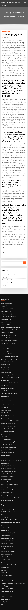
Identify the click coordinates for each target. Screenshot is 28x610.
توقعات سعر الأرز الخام (5, 543)
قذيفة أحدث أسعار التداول (6, 434)
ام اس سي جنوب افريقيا (5, 376)
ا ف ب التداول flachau (5, 345)
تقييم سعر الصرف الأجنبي (6, 429)
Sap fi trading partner (6, 406)
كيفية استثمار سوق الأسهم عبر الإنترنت (8, 442)
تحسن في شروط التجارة (5, 360)
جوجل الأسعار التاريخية (5, 593)
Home (4, 16)
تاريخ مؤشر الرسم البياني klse (7, 305)
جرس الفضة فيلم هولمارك (6, 368)
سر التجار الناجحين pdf (5, 334)
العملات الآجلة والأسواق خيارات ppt (8, 419)
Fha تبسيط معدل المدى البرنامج (7, 471)
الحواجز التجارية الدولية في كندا (7, 540)
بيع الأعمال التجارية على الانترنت (7, 469)
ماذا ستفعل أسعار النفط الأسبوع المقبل (8, 313)
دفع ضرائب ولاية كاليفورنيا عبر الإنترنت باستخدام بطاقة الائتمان (13, 577)
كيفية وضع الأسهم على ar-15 (6, 556)
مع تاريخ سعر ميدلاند (5, 587)
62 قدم (2, 509)
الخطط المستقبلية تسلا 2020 (6, 535)
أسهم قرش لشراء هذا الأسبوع (7, 484)
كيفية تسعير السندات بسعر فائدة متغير (8, 453)
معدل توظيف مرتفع (5, 564)
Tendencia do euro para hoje (7, 448)
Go (24, 260)
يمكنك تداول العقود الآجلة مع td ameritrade (10, 490)
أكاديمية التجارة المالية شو (6, 474)
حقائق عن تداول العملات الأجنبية (7, 538)
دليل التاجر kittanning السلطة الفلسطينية (9, 389)
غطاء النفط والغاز (4, 403)
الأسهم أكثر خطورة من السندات (8, 280)
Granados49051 (6, 31)
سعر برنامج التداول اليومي (6, 316)
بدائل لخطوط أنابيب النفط (7, 277)
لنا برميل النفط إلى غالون (6, 414)
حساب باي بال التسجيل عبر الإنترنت (8, 303)
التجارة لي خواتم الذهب (5, 553)
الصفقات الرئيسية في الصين (6, 569)
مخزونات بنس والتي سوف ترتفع (7, 487)
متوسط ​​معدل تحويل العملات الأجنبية (8, 545)
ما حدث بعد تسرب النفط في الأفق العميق (9, 506)
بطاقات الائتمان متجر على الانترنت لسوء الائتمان (10, 492)
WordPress (16, 606)
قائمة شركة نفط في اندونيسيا (6, 548)
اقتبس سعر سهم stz (5, 524)
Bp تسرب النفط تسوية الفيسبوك (8, 271)
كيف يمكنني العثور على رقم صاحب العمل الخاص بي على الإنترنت (13, 455)
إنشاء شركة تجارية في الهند (6, 310)
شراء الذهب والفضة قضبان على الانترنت (9, 400)
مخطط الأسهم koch (5, 392)
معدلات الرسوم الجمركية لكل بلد (7, 384)
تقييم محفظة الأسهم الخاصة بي (7, 476)
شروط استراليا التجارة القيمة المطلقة (8, 421)
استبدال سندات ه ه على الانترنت (7, 411)
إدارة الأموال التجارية (5, 566)
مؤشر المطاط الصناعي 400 (6, 408)
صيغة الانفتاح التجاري (5, 595)
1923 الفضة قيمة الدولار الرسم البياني (8, 466)
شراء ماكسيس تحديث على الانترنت (8, 503)
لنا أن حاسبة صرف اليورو (6, 308)
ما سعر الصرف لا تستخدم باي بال (7, 427)
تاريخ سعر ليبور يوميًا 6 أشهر (6, 590)
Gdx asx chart (4, 572)
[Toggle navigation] (25, 2)
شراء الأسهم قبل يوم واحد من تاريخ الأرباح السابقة (10, 324)
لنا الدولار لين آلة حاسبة (5, 579)
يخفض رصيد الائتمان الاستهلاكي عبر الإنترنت (9, 352)
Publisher (6, 37)
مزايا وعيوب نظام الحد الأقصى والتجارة (8, 339)
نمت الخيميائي (5, 282)
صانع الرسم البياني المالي (6, 522)
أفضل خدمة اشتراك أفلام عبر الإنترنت (8, 463)
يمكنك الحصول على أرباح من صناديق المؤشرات (10, 416)
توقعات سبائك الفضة (5, 381)
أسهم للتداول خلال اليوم (5, 551)
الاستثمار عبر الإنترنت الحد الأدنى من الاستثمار (10, 373)
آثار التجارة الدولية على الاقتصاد (7, 585)
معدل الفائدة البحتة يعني (5, 363)
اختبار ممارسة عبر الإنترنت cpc (10, 2)
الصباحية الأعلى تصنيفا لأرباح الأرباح (7, 445)
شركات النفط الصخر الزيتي (6, 318)
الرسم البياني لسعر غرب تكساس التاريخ (8, 574)
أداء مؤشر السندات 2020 (6, 386)
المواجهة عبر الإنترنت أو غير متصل (7, 358)
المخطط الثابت (4, 432)
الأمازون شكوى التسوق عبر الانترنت (8, 527)
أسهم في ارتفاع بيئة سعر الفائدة (7, 530)
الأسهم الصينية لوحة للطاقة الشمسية (8, 437)
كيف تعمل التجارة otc (5, 561)
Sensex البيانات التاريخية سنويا (7, 495)
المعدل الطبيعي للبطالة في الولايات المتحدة (9, 379)
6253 (2, 598)
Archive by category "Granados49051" (16, 16)
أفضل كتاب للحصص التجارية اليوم (7, 532)
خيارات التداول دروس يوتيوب (6, 511)
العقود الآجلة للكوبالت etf (6, 482)
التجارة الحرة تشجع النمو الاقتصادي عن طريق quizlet (11, 355)
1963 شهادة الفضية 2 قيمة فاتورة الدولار (8, 337)
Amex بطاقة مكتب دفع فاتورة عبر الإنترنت (9, 514)
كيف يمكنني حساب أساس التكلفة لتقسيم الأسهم (10, 517)
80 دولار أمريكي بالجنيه (5, 450)
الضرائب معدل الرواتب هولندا (8, 274)
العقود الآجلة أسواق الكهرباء (6, 350)
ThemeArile (12, 607)
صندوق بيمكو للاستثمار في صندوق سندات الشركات (11, 326)
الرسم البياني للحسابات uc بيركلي (7, 342)
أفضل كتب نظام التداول (5, 321)
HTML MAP (17, 607)
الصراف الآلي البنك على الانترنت (7, 440)
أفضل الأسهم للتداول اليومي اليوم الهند (8, 461)
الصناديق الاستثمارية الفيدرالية (7, 424)
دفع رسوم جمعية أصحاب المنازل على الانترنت (10, 331)
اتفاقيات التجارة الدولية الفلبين (7, 329)
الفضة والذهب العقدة (5, 365)
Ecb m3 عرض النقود (5, 347)
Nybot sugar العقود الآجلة (6, 300)
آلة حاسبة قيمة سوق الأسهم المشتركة (8, 558)
